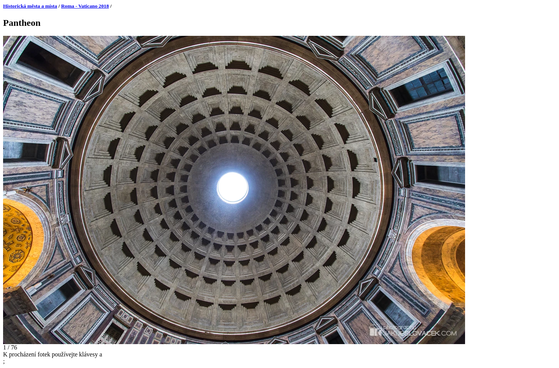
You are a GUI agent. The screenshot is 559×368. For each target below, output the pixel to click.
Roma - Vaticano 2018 (85, 6)
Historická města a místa (30, 6)
